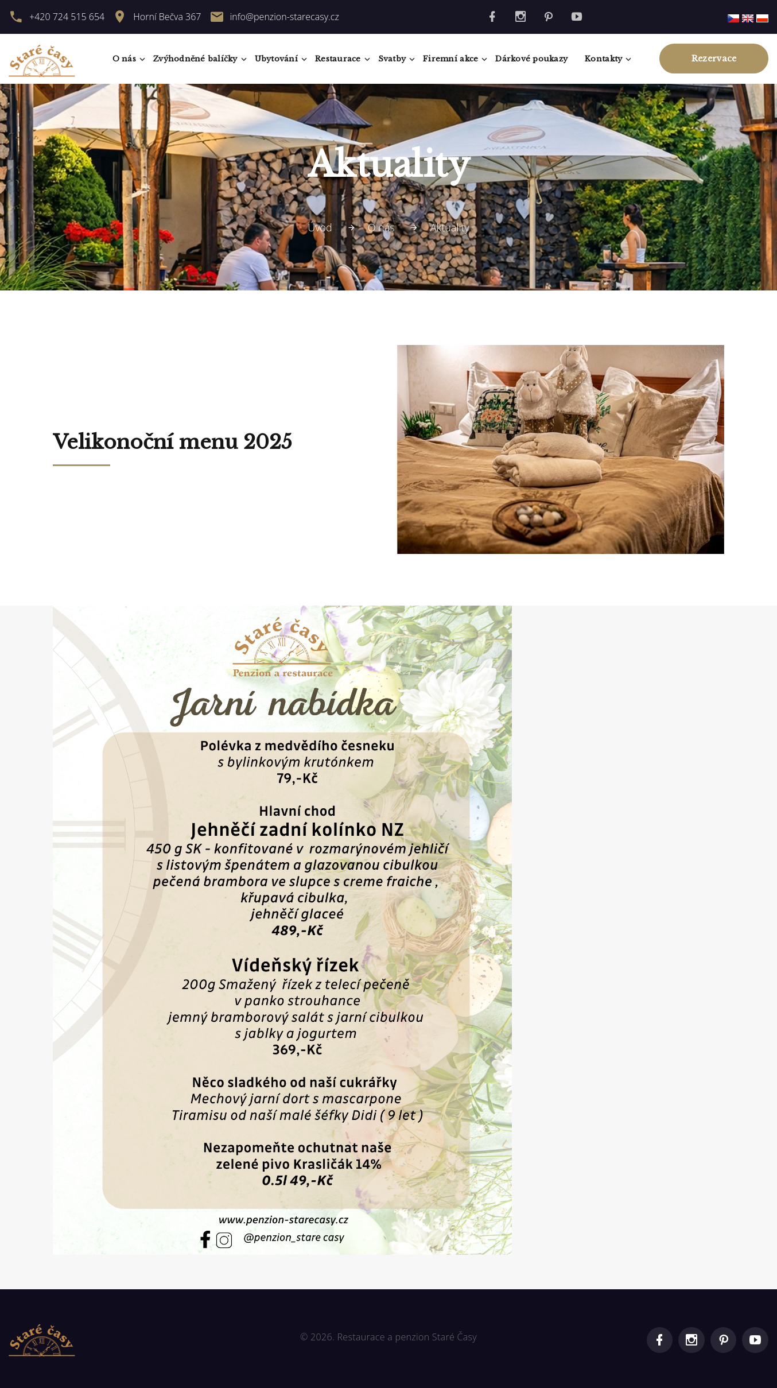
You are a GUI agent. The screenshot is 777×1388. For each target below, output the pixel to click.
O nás (124, 59)
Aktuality (449, 227)
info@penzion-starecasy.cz (284, 16)
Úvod (320, 227)
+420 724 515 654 (66, 16)
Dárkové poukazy (531, 59)
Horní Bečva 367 (167, 16)
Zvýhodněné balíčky (195, 59)
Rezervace (714, 58)
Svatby (392, 59)
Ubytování (276, 59)
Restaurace (338, 59)
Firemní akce (450, 59)
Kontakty (603, 59)
